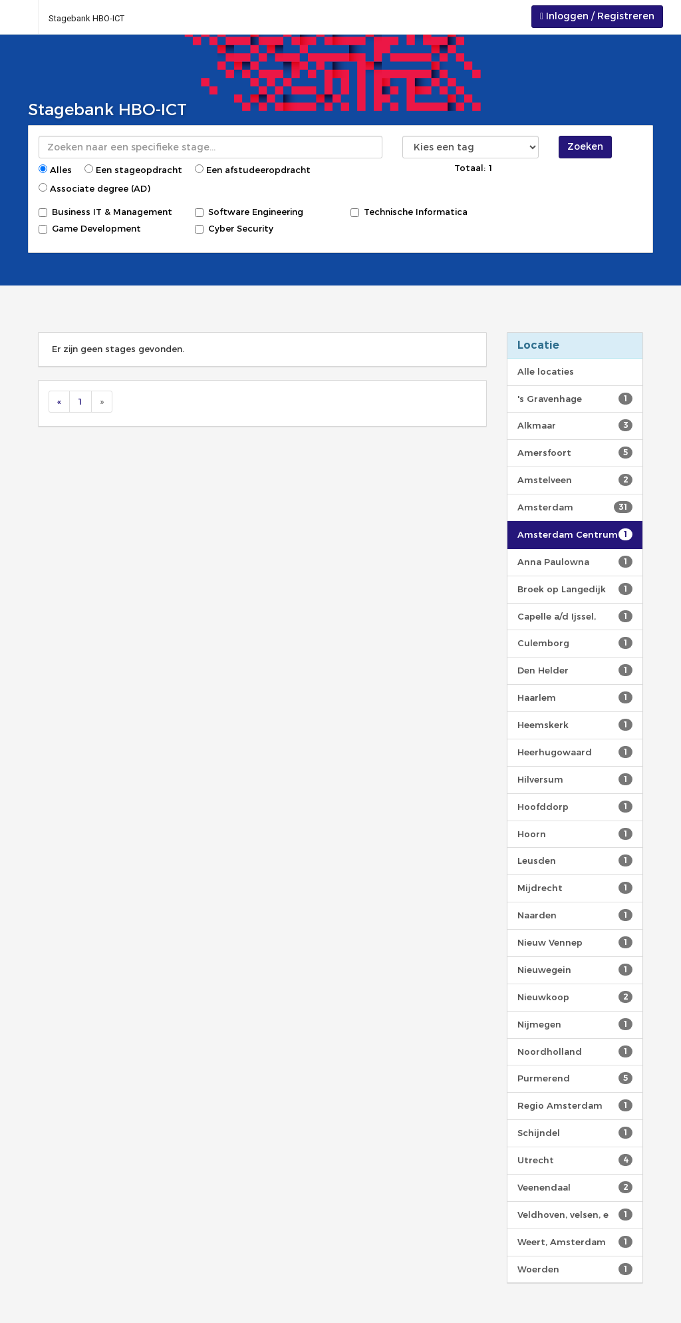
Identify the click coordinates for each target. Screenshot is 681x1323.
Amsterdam (574, 507)
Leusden (574, 860)
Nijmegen (574, 1024)
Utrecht (574, 1160)
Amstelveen (574, 480)
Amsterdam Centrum (574, 534)
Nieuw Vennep (574, 942)
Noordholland (574, 1051)
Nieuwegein (574, 970)
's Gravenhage (574, 399)
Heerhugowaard (574, 752)
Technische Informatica (409, 211)
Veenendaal (574, 1187)
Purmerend (574, 1078)
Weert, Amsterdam (574, 1242)
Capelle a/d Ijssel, (574, 616)
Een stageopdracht (133, 169)
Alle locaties (545, 371)
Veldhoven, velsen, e (574, 1215)
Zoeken (585, 146)
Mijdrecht (574, 888)
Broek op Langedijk (574, 589)
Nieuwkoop (574, 997)
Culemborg (574, 643)
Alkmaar (574, 425)
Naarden (574, 915)
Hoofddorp (574, 807)
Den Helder (574, 670)
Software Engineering (249, 211)
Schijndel (574, 1133)
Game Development (90, 228)
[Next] (101, 402)
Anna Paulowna (574, 562)
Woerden (574, 1269)
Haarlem (574, 697)
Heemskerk (574, 725)
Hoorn (574, 834)
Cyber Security (234, 228)
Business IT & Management (105, 211)
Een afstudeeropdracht (253, 169)
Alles (55, 169)
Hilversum (574, 779)
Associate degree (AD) (94, 188)
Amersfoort (574, 453)
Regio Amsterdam (574, 1105)
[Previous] (59, 402)
